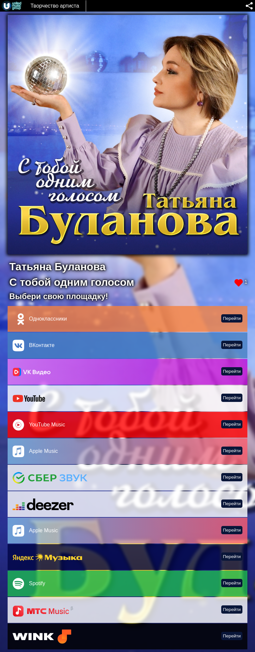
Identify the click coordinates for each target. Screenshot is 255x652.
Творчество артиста (54, 6)
